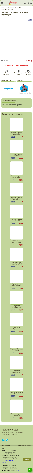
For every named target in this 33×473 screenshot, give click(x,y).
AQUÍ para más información (7, 461)
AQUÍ (17, 470)
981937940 (7, 437)
